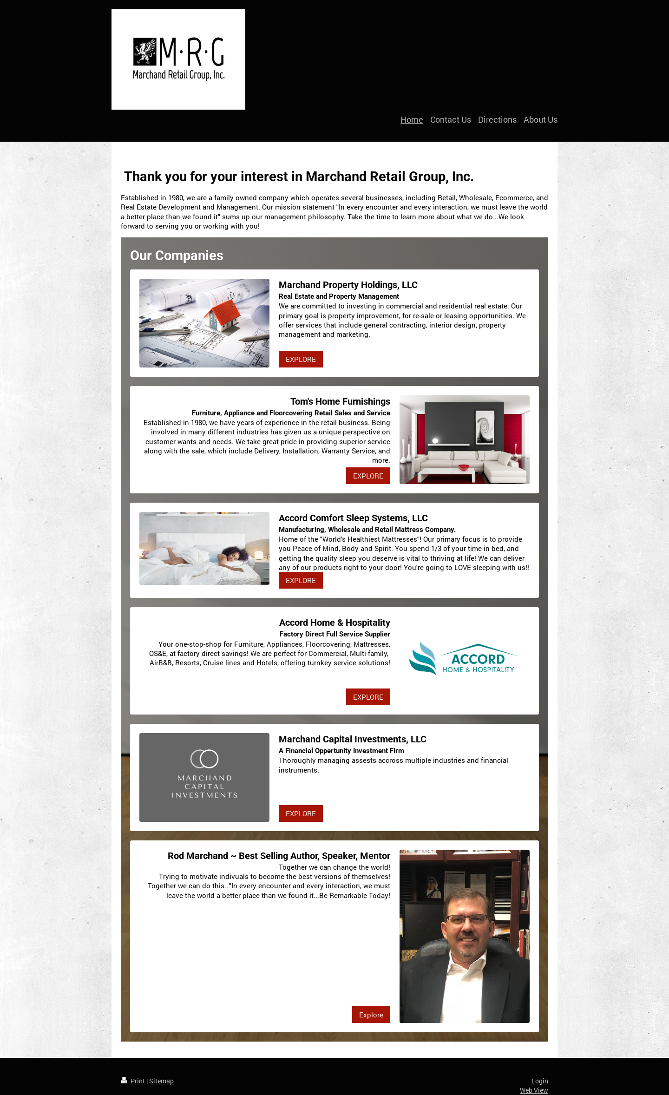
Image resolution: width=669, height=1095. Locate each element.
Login (539, 1080)
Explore (371, 1014)
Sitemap (161, 1080)
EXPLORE (301, 359)
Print (133, 1080)
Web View (534, 1090)
